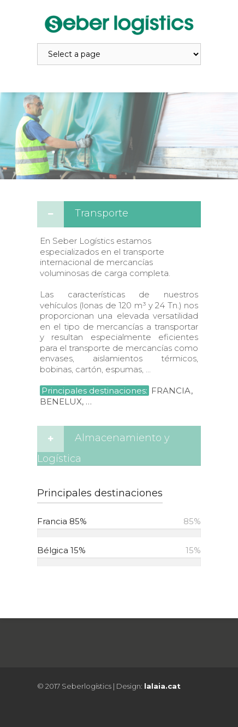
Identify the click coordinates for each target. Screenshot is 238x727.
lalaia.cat (162, 686)
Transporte (101, 213)
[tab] (119, 214)
